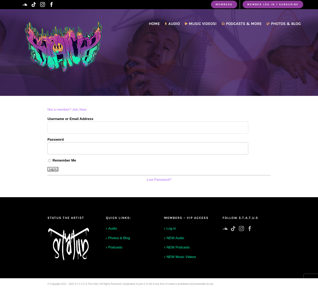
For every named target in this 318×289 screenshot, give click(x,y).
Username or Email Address (70, 119)
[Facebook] (249, 228)
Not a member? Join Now (66, 109)
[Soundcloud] (225, 228)
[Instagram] (241, 228)
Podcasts (115, 247)
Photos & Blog (119, 238)
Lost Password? (159, 180)
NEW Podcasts (178, 247)
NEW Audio (175, 238)
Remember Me (62, 160)
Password (55, 139)
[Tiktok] (233, 228)
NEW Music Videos (181, 257)
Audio (112, 228)
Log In (171, 228)
